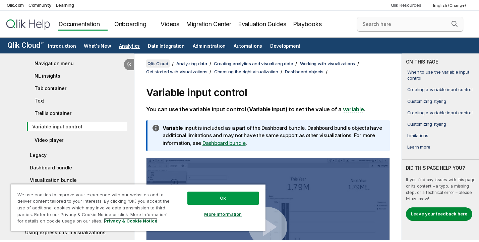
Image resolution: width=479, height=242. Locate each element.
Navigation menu (54, 63)
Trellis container (53, 113)
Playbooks (307, 24)
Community (40, 5)
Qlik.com (15, 5)
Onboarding (130, 24)
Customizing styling (426, 101)
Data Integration (166, 46)
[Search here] (410, 24)
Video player (49, 140)
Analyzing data (191, 63)
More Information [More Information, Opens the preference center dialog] (223, 214)
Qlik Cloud (25, 45)
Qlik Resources (406, 5)
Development (285, 46)
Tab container (50, 88)
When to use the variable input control (438, 75)
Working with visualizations (327, 63)
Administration (209, 46)
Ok (223, 198)
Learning (65, 5)
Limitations (417, 135)
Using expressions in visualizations (65, 232)
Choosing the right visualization (246, 71)
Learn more (419, 147)
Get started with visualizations (176, 71)
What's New (97, 46)
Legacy (38, 155)
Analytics (129, 46)
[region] (138, 207)
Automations (248, 46)
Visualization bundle (53, 180)
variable (353, 109)
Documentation (79, 24)
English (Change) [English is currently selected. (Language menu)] (450, 5)
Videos (170, 24)
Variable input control (57, 126)
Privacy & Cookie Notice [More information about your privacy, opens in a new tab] (130, 221)
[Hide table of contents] (129, 64)
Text (39, 101)
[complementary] (440, 146)
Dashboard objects (304, 71)
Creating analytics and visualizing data (253, 63)
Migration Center (208, 24)
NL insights (47, 76)
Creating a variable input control (440, 89)
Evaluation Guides (262, 24)
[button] (455, 24)
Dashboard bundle (51, 167)
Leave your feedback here (439, 213)
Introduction (62, 46)
